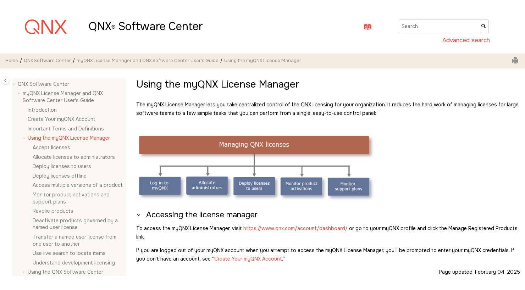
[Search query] (444, 26)
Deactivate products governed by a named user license (75, 224)
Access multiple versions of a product (78, 185)
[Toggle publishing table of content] (5, 80)
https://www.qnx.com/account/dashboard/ (295, 228)
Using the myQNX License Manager (262, 60)
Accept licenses (51, 147)
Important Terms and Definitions (66, 129)
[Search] (484, 26)
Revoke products (53, 211)
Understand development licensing (74, 263)
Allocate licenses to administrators (74, 157)
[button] (15, 84)
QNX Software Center (47, 60)
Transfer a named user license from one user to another (74, 240)
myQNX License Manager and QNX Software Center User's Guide (148, 60)
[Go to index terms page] (365, 29)
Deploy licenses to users (62, 166)
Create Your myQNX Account (61, 119)
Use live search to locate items (69, 253)
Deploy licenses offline (60, 176)
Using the (65, 272)
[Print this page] (516, 61)
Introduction (42, 110)
